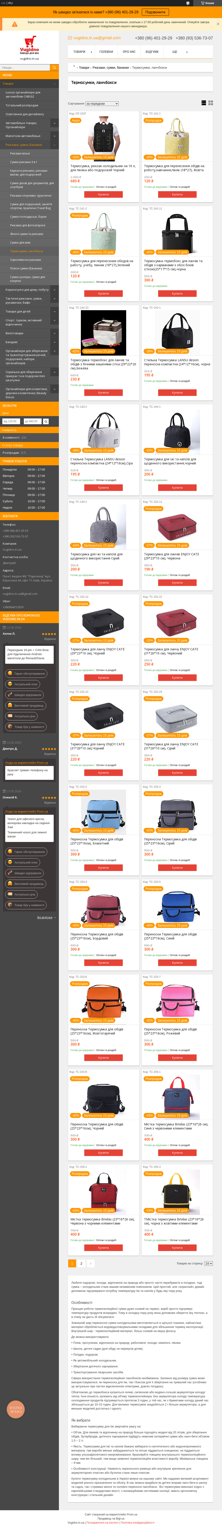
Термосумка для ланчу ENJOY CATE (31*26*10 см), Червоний (171, 651)
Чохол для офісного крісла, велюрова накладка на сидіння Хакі (28, 823)
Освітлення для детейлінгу (25, 114)
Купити (103, 194)
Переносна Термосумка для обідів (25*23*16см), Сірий (170, 841)
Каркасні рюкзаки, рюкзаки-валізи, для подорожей (29, 172)
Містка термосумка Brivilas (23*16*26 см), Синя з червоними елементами (176, 1126)
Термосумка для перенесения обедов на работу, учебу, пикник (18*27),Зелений (101, 263)
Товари (8, 83)
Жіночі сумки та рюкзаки (26, 234)
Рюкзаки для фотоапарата (27, 225)
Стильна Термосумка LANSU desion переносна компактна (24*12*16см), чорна (177, 362)
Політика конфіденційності (137, 1522)
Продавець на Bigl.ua (111, 1518)
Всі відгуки (44, 917)
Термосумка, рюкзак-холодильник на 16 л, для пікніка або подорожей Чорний (103, 168)
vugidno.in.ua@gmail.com (20, 594)
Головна (106, 52)
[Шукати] (54, 67)
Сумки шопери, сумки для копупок (27, 279)
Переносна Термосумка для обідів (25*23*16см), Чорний (96, 1126)
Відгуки (152, 52)
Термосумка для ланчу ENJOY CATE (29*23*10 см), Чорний (97, 651)
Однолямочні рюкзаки (25, 260)
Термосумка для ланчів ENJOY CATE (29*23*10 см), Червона (171, 556)
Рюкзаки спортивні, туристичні (30, 196)
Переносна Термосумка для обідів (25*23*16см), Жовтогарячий (96, 1031)
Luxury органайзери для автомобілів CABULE (23, 94)
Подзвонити (155, 12)
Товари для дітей (18, 311)
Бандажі (11, 342)
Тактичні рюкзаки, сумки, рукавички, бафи (24, 300)
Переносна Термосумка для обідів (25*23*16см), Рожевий (170, 1031)
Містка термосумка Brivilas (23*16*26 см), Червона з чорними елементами (102, 1221)
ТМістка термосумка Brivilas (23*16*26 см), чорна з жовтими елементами (174, 1221)
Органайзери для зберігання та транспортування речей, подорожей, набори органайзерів (26, 357)
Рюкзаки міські (20, 153)
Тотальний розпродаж (22, 105)
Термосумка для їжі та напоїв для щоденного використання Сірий (96, 556)
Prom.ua (132, 1514)
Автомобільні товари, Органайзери (21, 125)
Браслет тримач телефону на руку (27, 772)
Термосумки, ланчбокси (26, 251)
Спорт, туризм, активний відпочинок (24, 322)
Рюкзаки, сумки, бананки (24, 145)
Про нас (129, 52)
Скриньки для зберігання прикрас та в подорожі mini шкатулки (25, 376)
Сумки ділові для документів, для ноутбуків (32, 185)
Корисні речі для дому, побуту (27, 290)
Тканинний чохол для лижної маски (27, 834)
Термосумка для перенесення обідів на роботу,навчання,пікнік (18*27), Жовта (174, 168)
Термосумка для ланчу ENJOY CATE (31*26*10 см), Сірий (171, 746)
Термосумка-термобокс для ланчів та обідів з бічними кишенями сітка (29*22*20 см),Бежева (103, 364)
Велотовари (14, 333)
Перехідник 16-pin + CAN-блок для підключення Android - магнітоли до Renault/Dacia (28, 654)
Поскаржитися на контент (102, 1522)
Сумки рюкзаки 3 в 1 (23, 162)
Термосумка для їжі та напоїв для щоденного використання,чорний (170, 461)
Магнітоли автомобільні (23, 136)
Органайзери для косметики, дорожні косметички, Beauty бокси (27, 393)
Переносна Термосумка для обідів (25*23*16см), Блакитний (96, 841)
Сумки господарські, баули (28, 217)
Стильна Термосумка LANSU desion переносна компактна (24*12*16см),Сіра (101, 461)
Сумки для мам (20, 242)
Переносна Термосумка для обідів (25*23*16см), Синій (170, 936)
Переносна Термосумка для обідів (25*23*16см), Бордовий (96, 936)
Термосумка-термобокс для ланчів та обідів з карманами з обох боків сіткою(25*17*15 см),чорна (173, 265)
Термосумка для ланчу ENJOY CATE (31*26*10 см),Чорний (97, 746)
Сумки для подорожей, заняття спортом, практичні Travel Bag (31, 206)
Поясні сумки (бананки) (26, 268)
